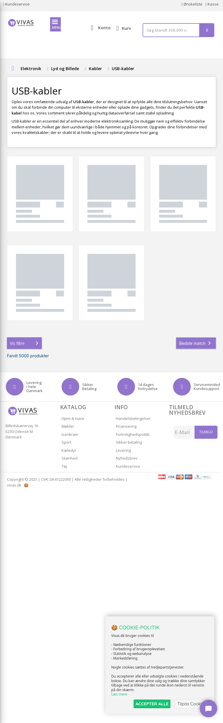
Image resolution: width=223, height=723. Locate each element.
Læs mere (119, 694)
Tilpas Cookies (191, 703)
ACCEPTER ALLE (152, 703)
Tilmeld (206, 431)
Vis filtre (25, 343)
